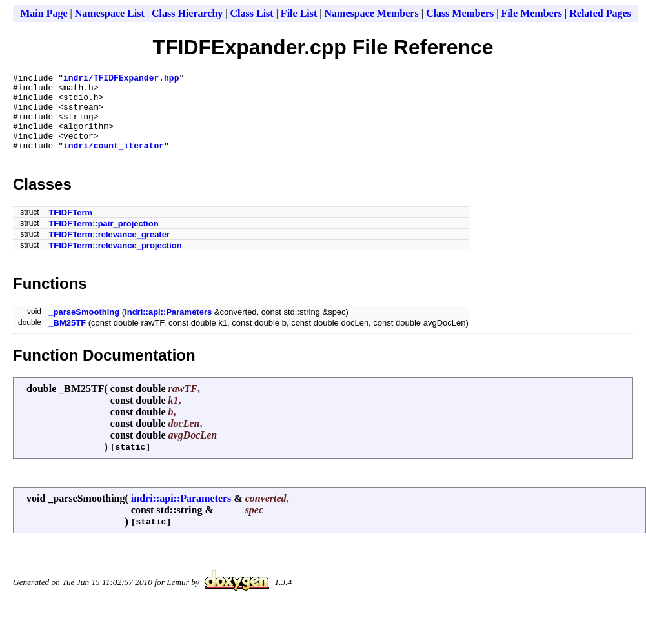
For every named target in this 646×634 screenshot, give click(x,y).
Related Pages (600, 13)
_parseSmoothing (83, 327)
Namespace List (110, 13)
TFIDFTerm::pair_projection (103, 239)
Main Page (43, 13)
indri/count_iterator (113, 160)
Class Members (460, 13)
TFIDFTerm (70, 228)
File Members (531, 13)
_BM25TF (67, 338)
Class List (252, 13)
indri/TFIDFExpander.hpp (121, 79)
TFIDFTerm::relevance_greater (109, 250)
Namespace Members (372, 13)
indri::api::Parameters (168, 327)
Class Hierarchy (187, 13)
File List (299, 13)
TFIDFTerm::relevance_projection (114, 261)
